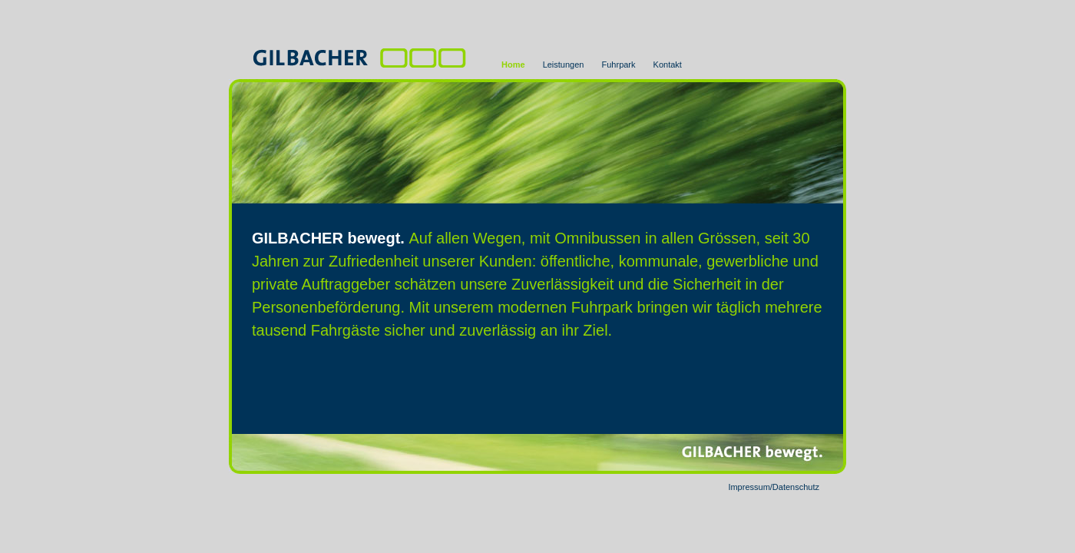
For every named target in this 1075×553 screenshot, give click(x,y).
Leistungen (563, 64)
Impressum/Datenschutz (773, 487)
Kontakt (667, 64)
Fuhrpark (619, 64)
